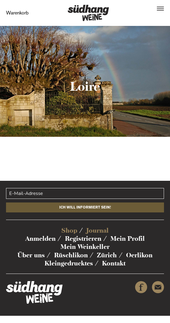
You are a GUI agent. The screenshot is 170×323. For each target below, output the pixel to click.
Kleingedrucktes (69, 263)
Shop (69, 230)
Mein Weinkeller (85, 247)
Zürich (107, 255)
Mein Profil (127, 238)
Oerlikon (139, 255)
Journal (97, 230)
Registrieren (83, 238)
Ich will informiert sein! (85, 207)
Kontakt (113, 263)
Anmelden (40, 238)
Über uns (31, 255)
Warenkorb (17, 13)
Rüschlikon (71, 255)
